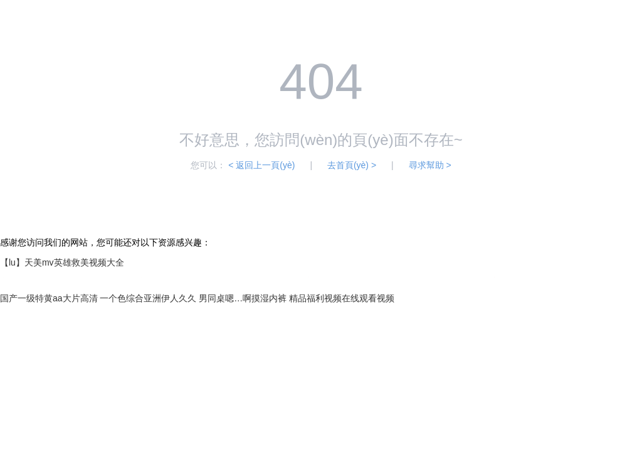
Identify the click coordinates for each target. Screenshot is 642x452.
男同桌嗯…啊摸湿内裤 (243, 298)
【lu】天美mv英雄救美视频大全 (62, 262)
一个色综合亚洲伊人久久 (148, 298)
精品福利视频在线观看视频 (341, 298)
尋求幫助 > (430, 165)
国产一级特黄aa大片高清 (49, 298)
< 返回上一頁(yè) (261, 165)
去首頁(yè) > (351, 165)
